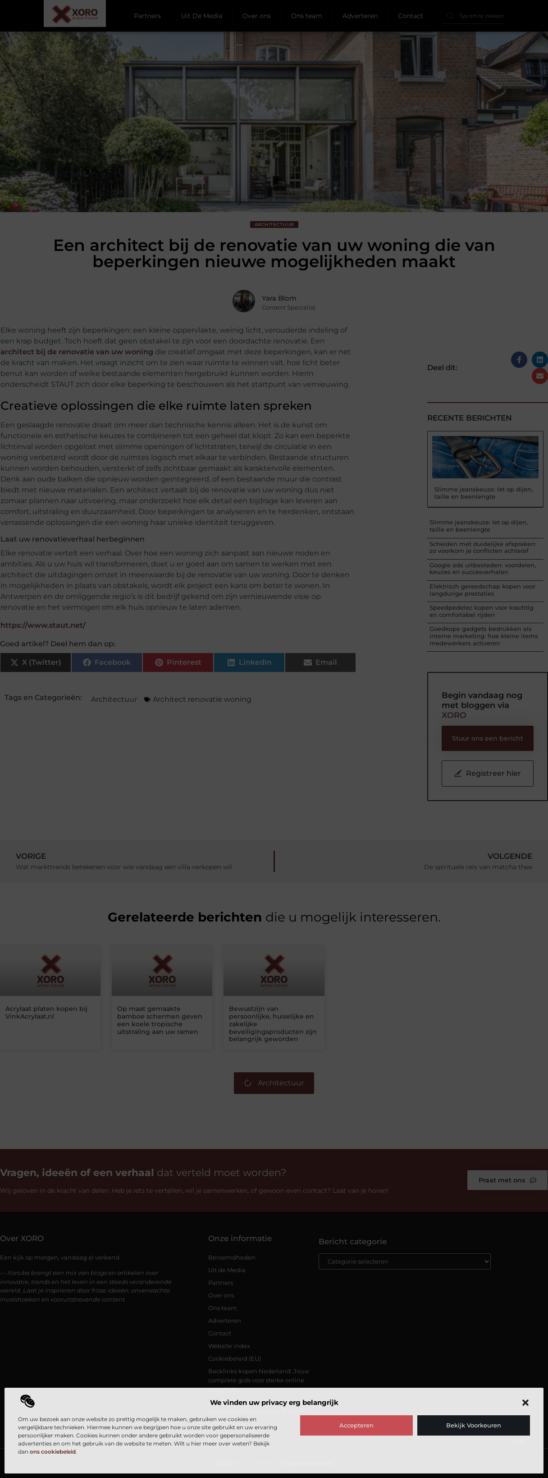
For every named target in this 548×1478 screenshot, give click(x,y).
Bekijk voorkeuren (473, 1425)
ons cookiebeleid (53, 1451)
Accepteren (356, 1425)
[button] (525, 1402)
